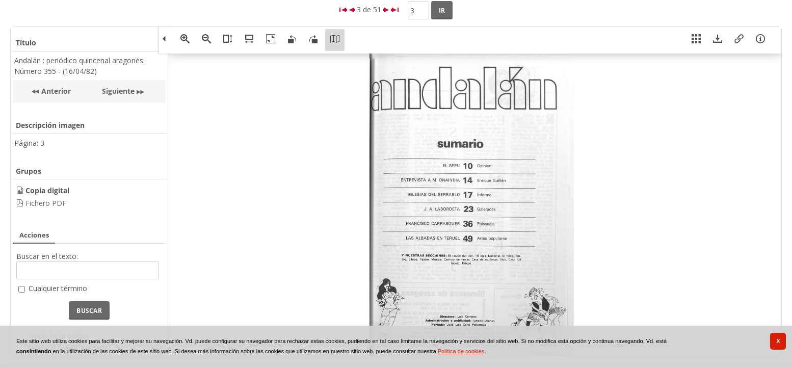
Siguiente (118, 91)
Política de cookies (461, 351)
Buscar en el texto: (47, 256)
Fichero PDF (45, 203)
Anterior (55, 91)
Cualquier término (58, 288)
